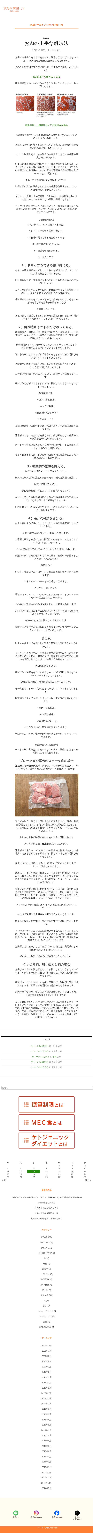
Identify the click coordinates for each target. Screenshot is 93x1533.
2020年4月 (46, 1361)
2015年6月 (46, 1441)
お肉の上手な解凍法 (46, 43)
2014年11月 (46, 1478)
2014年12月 (46, 1472)
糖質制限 (46, 38)
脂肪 (44, 1306)
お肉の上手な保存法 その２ (46, 77)
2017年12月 (46, 1393)
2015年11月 (46, 1430)
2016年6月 (46, 1419)
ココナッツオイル (46, 1311)
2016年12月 (46, 1398)
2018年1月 (46, 1388)
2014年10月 (46, 1483)
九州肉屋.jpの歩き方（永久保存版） (46, 1218)
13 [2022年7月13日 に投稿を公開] (34, 1171)
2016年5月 (46, 1425)
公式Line (15, 1514)
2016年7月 (46, 1414)
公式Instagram (36, 1514)
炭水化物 (45, 1285)
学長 (55, 1056)
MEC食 (44, 1237)
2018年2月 (46, 1382)
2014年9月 (46, 1488)
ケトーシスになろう (40, 1046)
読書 (45, 1322)
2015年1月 (46, 1467)
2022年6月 (46, 1356)
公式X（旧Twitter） (77, 1515)
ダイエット (45, 1242)
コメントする (55, 50)
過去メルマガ (45, 1327)
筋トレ (45, 1290)
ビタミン (46, 1274)
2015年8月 (46, 1435)
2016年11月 (46, 1404)
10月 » (88, 1180)
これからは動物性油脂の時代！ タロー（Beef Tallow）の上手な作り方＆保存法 (46, 1197)
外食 (45, 1263)
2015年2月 (46, 1462)
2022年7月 (46, 1351)
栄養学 (45, 1269)
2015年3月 (46, 1456)
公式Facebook (56, 1514)
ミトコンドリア (45, 1253)
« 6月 (4, 1180)
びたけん (45, 1248)
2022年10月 (46, 1345)
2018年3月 (46, 1377)
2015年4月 (46, 1451)
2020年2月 (46, 1367)
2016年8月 (46, 1409)
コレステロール (46, 1316)
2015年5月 (46, 1446)
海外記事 (45, 1279)
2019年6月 (46, 1372)
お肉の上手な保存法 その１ (47, 1213)
